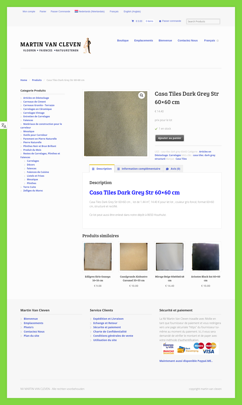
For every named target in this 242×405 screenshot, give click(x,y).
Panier (43, 11)
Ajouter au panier (169, 138)
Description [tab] (104, 168)
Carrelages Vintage (33, 112)
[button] (141, 95)
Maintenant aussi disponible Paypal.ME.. (186, 361)
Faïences (28, 120)
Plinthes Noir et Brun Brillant (39, 146)
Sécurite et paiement (107, 327)
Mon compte (29, 11)
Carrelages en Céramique (37, 109)
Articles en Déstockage (36, 98)
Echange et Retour (105, 323)
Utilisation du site (105, 340)
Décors (31, 164)
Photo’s (28, 327)
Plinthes (31, 183)
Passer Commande (60, 11)
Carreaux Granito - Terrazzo (38, 105)
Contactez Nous (188, 40)
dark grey (210, 155)
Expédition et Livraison (108, 318)
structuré (160, 158)
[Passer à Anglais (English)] (132, 11)
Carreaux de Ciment (34, 101)
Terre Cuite (29, 187)
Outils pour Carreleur (35, 135)
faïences (31, 168)
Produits (37, 80)
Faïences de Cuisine (38, 172)
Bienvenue (165, 40)
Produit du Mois (32, 150)
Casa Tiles (181, 158)
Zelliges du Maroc (33, 190)
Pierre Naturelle (32, 142)
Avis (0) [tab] (175, 168)
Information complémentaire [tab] (140, 168)
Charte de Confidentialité (109, 331)
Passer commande (171, 21)
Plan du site (31, 335)
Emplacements (143, 40)
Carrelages (175, 155)
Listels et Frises (35, 175)
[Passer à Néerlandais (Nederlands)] (89, 11)
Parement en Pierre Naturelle (40, 138)
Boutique (123, 40)
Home (23, 80)
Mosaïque (28, 131)
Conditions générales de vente (113, 335)
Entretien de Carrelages (36, 116)
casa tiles (198, 155)
